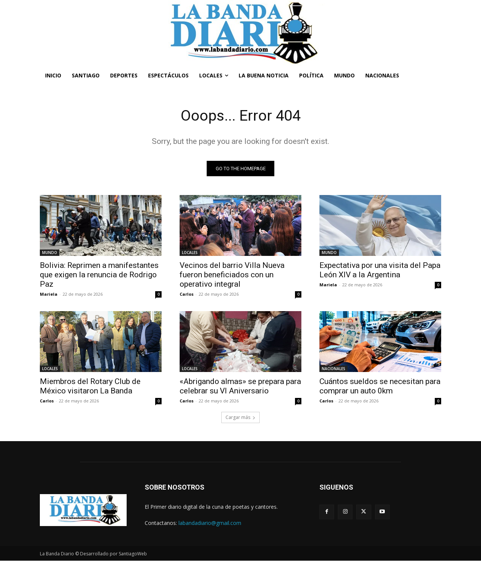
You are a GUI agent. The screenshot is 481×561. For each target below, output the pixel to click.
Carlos (187, 294)
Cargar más (240, 417)
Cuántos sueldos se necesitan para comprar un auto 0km (379, 386)
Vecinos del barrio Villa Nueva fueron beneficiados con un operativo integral (232, 275)
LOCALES (190, 252)
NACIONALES (333, 368)
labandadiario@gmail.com (209, 522)
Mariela (48, 294)
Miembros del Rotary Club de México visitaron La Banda (90, 386)
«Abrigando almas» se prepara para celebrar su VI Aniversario (240, 386)
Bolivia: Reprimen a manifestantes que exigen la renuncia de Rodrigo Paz (99, 275)
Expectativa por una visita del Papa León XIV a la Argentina (379, 270)
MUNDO (49, 252)
